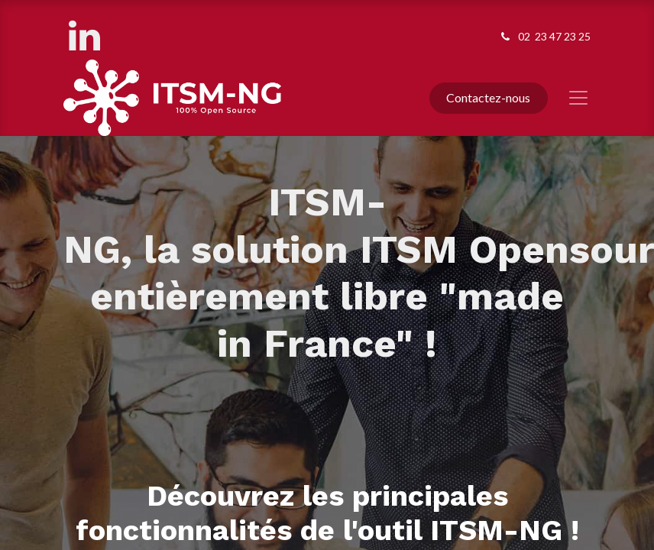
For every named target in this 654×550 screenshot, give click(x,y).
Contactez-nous (488, 97)
